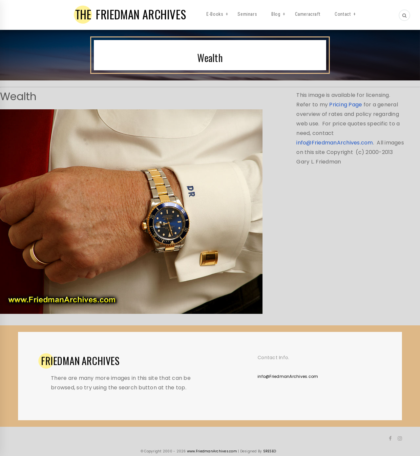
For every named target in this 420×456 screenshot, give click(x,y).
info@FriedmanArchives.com (334, 142)
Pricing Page (345, 104)
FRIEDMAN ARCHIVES (130, 14)
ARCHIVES (80, 361)
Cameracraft (308, 14)
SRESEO (269, 451)
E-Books (214, 14)
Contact (343, 14)
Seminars (247, 14)
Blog (275, 14)
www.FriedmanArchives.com (212, 451)
